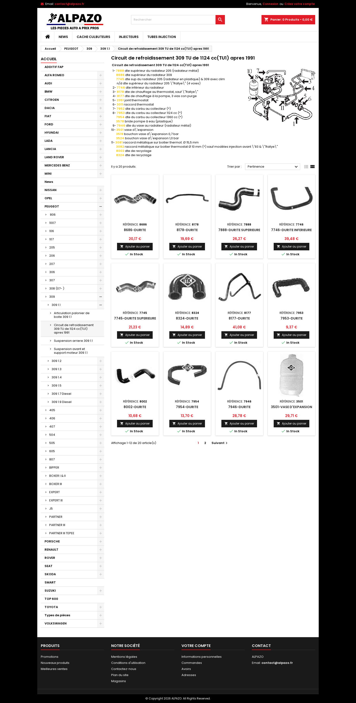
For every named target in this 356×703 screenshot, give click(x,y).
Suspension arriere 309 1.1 (73, 340)
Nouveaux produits (55, 663)
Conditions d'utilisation (128, 663)
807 (52, 459)
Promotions (49, 656)
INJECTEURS (129, 36)
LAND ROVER (54, 157)
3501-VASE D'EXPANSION (291, 407)
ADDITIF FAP (54, 67)
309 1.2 (56, 361)
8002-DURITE (135, 407)
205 (52, 247)
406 (52, 418)
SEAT (49, 566)
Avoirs (186, 669)
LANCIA (50, 149)
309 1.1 (56, 305)
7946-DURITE (239, 407)
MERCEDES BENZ (57, 165)
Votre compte (196, 645)
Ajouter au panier (135, 246)
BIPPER (54, 467)
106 (51, 231)
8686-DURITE (135, 230)
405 (52, 410)
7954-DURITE (187, 407)
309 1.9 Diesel (62, 402)
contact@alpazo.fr (69, 4)
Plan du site (120, 675)
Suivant (220, 443)
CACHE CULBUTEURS (93, 36)
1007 (52, 223)
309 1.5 (56, 385)
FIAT (48, 116)
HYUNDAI (52, 132)
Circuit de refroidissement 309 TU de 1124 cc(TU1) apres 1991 (74, 329)
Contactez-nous (123, 669)
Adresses (189, 675)
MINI (48, 173)
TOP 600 (51, 599)
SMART (50, 582)
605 (52, 451)
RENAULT (51, 549)
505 (52, 443)
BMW (48, 91)
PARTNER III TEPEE (61, 533)
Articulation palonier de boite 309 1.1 (72, 315)
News (63, 36)
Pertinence (273, 167)
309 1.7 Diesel (61, 393)
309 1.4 (57, 377)
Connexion (270, 4)
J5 (51, 508)
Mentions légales (124, 656)
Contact (261, 645)
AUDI (48, 83)
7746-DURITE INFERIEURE (291, 230)
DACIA (50, 108)
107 (51, 239)
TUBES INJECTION (161, 36)
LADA (49, 141)
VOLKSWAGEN (56, 623)
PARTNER (55, 517)
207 (52, 264)
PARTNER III (57, 525)
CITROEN (52, 100)
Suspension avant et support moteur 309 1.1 (70, 351)
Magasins (118, 681)
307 (52, 280)
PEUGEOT (52, 206)
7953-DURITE (291, 318)
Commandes (192, 663)
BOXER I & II (57, 476)
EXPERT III (56, 500)
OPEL (48, 198)
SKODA (50, 574)
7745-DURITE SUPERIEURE (135, 318)
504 (52, 434)
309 (52, 296)
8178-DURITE (187, 230)
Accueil (49, 59)
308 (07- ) (56, 288)
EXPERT (54, 492)
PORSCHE (52, 541)
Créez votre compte (299, 4)
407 (52, 426)
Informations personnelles (202, 656)
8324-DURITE (187, 318)
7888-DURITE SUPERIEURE (239, 230)
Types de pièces (57, 615)
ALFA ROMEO (54, 75)
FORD (49, 124)
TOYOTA (51, 607)
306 (52, 272)
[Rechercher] (178, 19)
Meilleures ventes (54, 669)
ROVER (50, 558)
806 (52, 214)
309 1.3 (56, 369)
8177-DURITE (239, 318)
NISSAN (51, 190)
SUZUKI (50, 590)
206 (52, 255)
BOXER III (55, 484)
